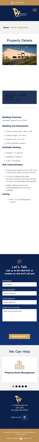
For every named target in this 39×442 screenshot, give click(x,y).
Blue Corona (28, 438)
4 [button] (23, 386)
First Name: (7, 281)
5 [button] (26, 386)
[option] (19, 369)
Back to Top (19, 417)
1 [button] (13, 386)
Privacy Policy (21, 434)
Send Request (19, 336)
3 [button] (20, 386)
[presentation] (19, 328)
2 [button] (16, 386)
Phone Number (8, 290)
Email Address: (8, 299)
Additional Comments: (11, 307)
